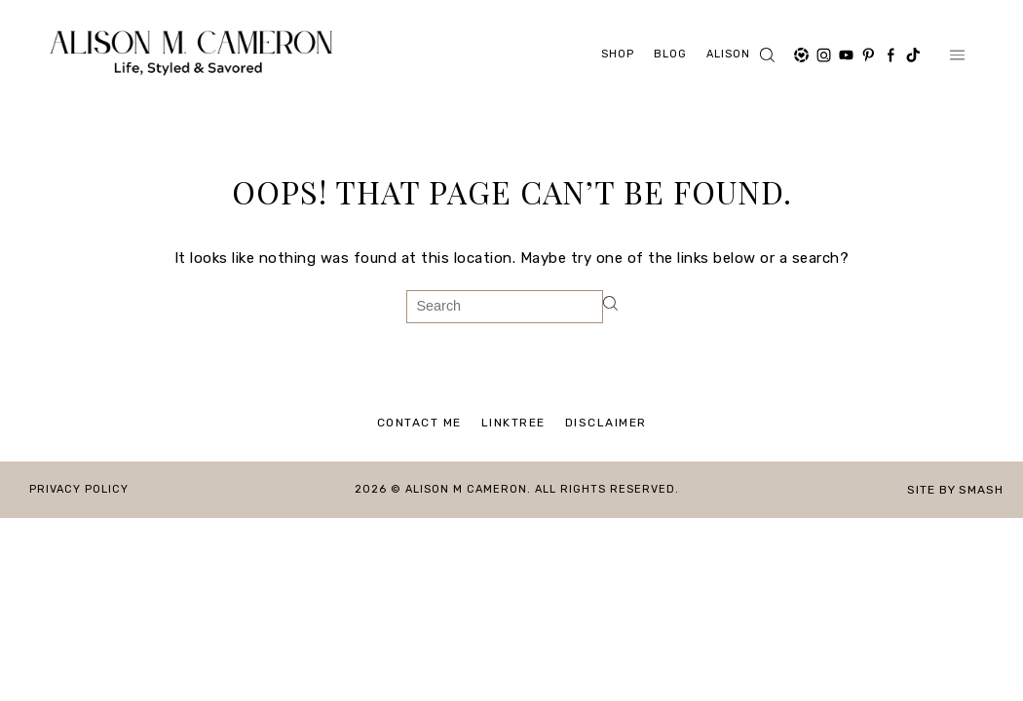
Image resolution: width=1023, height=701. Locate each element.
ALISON (728, 54)
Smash (981, 490)
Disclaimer (606, 422)
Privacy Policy (79, 489)
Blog (670, 54)
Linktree (513, 422)
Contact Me (419, 422)
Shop (617, 54)
